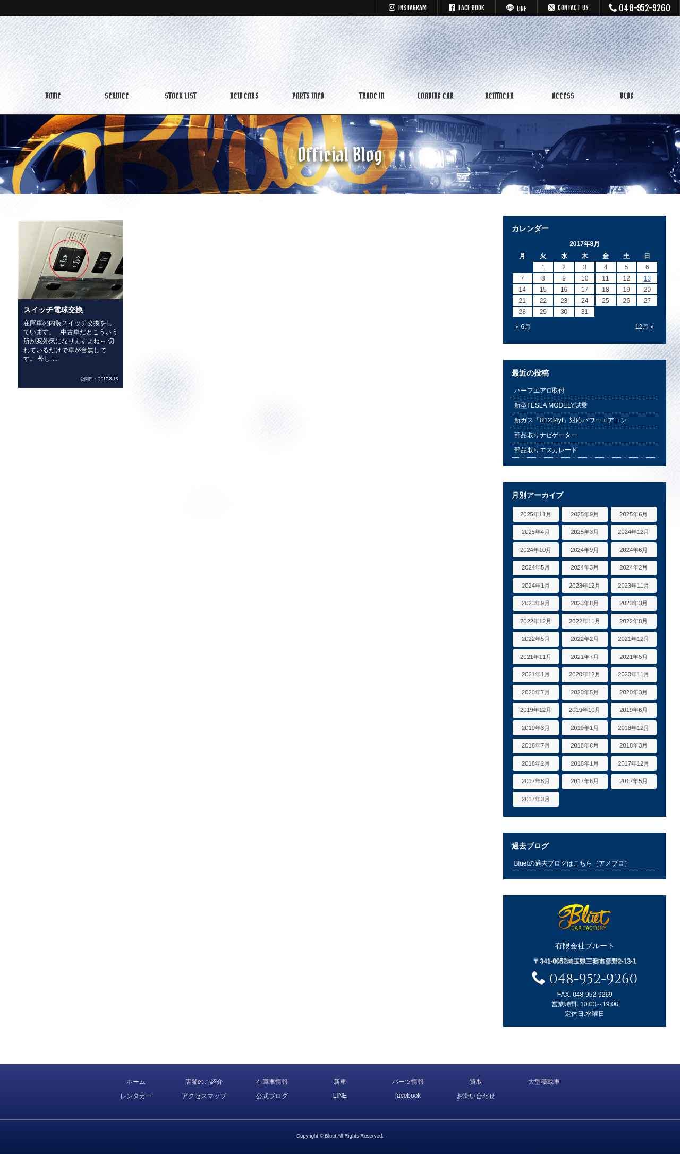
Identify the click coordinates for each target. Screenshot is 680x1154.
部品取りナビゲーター (546, 435)
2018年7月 (536, 745)
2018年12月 (633, 728)
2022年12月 (535, 621)
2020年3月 (633, 692)
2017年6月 (585, 781)
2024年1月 (536, 585)
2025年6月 (633, 514)
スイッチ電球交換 (53, 310)
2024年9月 (585, 550)
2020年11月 (633, 674)
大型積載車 (544, 1081)
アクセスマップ (204, 1096)
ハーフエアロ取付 (539, 390)
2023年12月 (584, 585)
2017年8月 (536, 781)
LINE (340, 1095)
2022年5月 (536, 638)
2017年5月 (633, 781)
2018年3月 (633, 745)
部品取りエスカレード (546, 450)
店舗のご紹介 (204, 1081)
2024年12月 (633, 532)
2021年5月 (633, 657)
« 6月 (523, 326)
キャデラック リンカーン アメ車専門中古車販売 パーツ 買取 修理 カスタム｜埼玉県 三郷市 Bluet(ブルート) (340, 50)
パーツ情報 (408, 1081)
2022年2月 (585, 638)
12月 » (644, 326)
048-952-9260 (640, 8)
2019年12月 (535, 710)
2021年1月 (536, 674)
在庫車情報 (272, 1081)
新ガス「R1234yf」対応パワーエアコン (570, 420)
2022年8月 (633, 621)
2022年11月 (584, 621)
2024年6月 (633, 550)
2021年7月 (585, 657)
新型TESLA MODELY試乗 (551, 405)
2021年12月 (633, 638)
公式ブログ (272, 1096)
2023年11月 (633, 585)
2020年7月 (536, 692)
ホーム (136, 1081)
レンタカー (136, 1096)
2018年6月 (585, 745)
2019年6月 (633, 710)
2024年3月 (585, 567)
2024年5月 (536, 567)
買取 (476, 1081)
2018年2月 (536, 763)
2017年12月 (633, 763)
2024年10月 (535, 550)
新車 (340, 1081)
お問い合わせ (476, 1096)
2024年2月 (633, 567)
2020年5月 (585, 692)
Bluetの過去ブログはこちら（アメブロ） (572, 863)
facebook (408, 1095)
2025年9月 (585, 514)
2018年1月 (585, 763)
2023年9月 (536, 603)
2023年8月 (585, 603)
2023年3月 (633, 603)
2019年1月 (585, 728)
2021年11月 (535, 657)
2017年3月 (536, 799)
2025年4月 (536, 532)
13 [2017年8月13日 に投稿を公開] (647, 278)
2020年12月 (584, 674)
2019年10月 (584, 710)
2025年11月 (535, 514)
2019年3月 (536, 728)
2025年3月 (585, 532)
